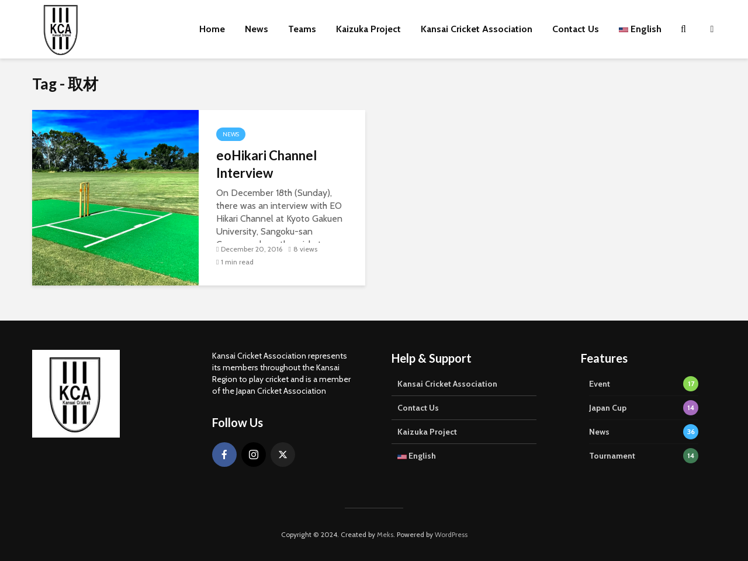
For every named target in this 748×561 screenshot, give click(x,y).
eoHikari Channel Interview (266, 164)
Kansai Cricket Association (476, 29)
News (256, 29)
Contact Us (575, 29)
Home (212, 29)
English (640, 29)
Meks (385, 534)
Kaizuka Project (368, 29)
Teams (302, 29)
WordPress (451, 534)
